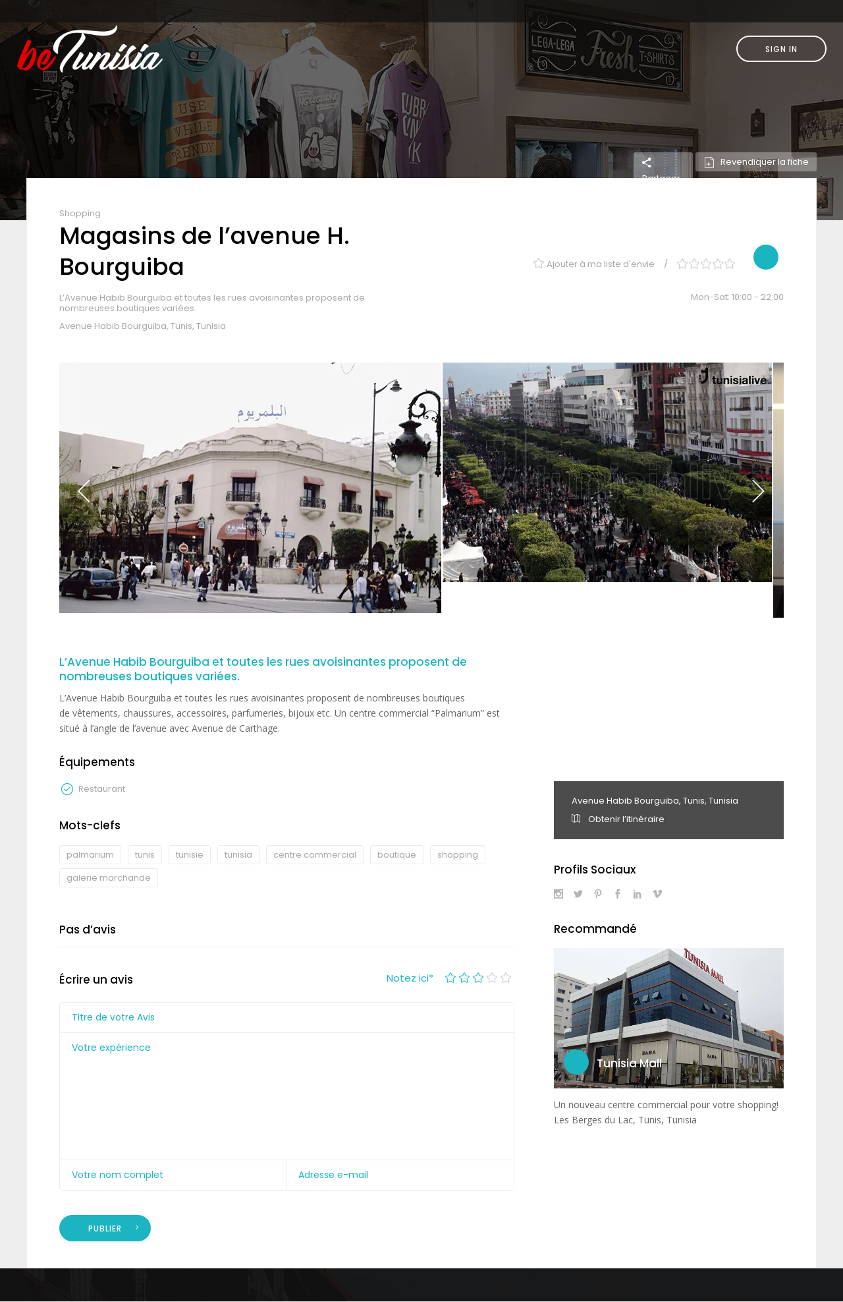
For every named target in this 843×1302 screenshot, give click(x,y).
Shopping (80, 213)
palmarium (90, 854)
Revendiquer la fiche (756, 162)
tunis (145, 854)
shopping (457, 854)
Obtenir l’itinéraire (618, 819)
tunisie (190, 854)
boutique (396, 854)
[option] (250, 488)
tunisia (238, 854)
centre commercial (314, 854)
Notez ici (410, 978)
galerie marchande (109, 878)
